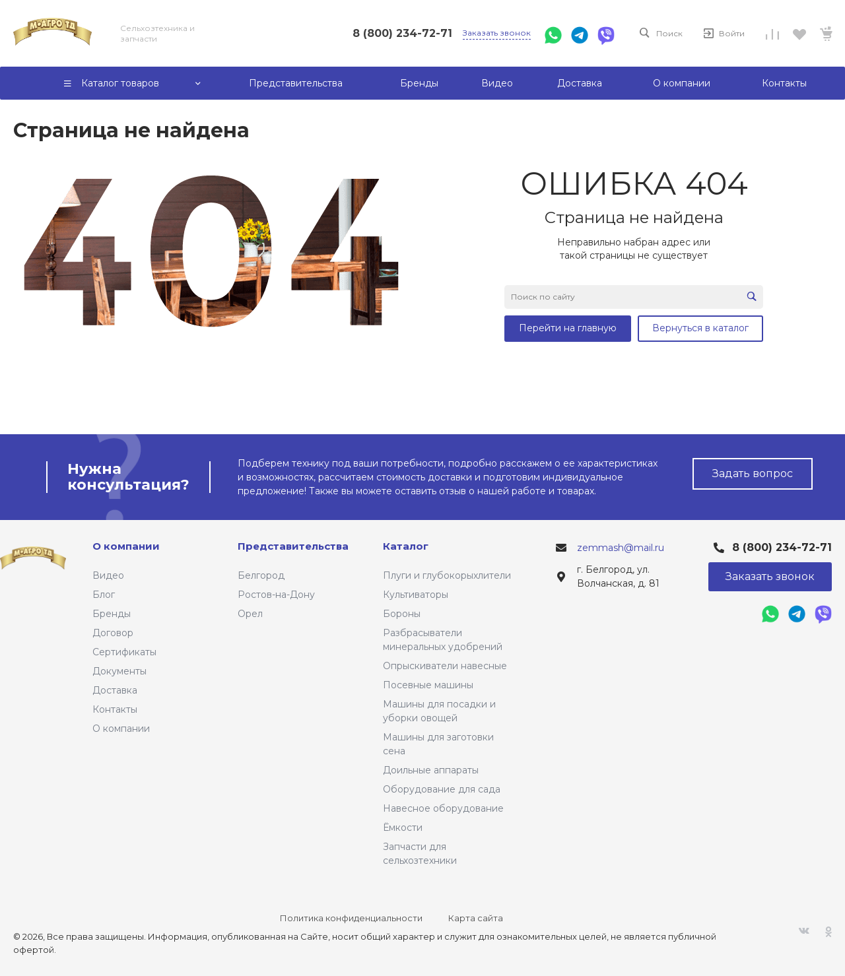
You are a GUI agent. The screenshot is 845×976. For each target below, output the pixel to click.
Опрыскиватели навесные (445, 666)
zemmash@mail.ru (620, 548)
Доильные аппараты (431, 770)
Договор (112, 633)
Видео (108, 575)
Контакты (114, 709)
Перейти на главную (568, 328)
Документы (119, 671)
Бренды (111, 614)
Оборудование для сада (441, 789)
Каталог (405, 546)
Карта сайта (475, 918)
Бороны (402, 614)
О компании (121, 728)
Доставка (114, 690)
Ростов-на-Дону (276, 595)
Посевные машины (428, 685)
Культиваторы (415, 595)
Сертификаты (124, 652)
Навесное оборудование (443, 808)
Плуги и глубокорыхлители (447, 575)
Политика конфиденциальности (351, 918)
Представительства (293, 546)
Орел (250, 614)
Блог (103, 595)
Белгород (261, 575)
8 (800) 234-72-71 (402, 33)
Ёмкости (402, 827)
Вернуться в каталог (700, 328)
